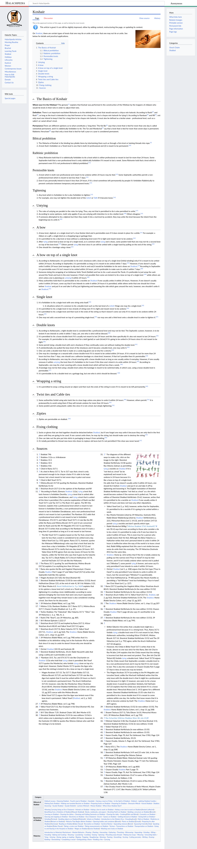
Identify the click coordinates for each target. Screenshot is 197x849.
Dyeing (94, 835)
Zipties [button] (41, 413)
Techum (112, 826)
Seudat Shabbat (58, 806)
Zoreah (137, 821)
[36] (95, 317)
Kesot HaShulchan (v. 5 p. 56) (69, 586)
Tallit (96, 198)
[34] (127, 308)
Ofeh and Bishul (132, 814)
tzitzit (88, 198)
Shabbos (73, 632)
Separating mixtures (121, 824)
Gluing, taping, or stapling (65, 837)
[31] (50, 288)
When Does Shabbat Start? (112, 806)
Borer (130, 824)
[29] (145, 274)
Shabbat (39, 33)
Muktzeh (82, 819)
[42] (128, 347)
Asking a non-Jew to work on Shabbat (128, 810)
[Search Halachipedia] (96, 3)
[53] (113, 405)
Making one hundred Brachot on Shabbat (75, 803)
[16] (114, 197)
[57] (140, 440)
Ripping (78, 837)
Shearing (71, 835)
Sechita (148, 824)
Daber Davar (77, 824)
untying (68, 278)
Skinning (103, 837)
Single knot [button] (44, 297)
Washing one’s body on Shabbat (112, 829)
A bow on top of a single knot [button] (56, 255)
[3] (37, 115)
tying (45, 242)
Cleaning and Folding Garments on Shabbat (90, 814)
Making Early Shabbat (52, 803)
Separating (138, 832)
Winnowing (129, 832)
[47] (50, 370)
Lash (134, 819)
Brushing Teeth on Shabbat (117, 812)
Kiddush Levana (49, 801)
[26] (128, 263)
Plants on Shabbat (128, 821)
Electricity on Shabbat (76, 817)
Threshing (120, 832)
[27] (139, 266)
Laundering (79, 835)
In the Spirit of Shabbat (122, 801)
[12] (116, 174)
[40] (44, 341)
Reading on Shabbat (66, 824)
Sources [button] (41, 448)
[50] (125, 399)
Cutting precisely (135, 837)
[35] (45, 314)
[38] (109, 333)
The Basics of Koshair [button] (51, 99)
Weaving (140, 835)
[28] (141, 268)
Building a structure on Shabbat (139, 812)
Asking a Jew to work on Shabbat (102, 810)
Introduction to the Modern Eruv (112, 819)
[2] (153, 112)
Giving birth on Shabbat (146, 817)
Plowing (88, 832)
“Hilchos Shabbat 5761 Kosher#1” (141, 526)
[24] (153, 244)
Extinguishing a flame (84, 839)
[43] (112, 350)
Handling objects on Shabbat (68, 819)
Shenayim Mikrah (134, 803)
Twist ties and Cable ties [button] (53, 394)
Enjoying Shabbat (63, 801)
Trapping (85, 837)
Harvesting (103, 832)
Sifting (153, 832)
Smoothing (117, 837)
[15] (91, 194)
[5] (156, 115)
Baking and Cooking (59, 835)
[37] (157, 317)
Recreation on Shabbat (92, 824)
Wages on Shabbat (81, 829)
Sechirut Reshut (106, 824)
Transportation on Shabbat (144, 826)
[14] (90, 183)
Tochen (53, 819)
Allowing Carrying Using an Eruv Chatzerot (59, 810)
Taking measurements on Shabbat (96, 826)
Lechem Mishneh (83, 806)
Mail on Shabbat (143, 819)
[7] (103, 128)
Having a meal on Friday (104, 801)
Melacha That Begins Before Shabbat (79, 821)
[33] (142, 305)
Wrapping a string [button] (48, 381)
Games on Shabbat (109, 817)
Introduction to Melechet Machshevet (57, 832)
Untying (52, 837)
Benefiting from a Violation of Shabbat (57, 812)
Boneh (152, 812)
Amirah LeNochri (148, 810)
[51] (148, 399)
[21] (141, 232)
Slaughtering (94, 837)
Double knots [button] (45, 325)
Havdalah (91, 801)
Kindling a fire (98, 839)
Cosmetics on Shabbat (147, 814)
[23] (59, 244)
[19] (141, 213)
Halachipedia (15, 3)
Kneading (128, 819)
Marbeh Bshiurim (78, 832)
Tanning (109, 837)
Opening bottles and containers (104, 821)
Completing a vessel (68, 839)
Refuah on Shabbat (57, 821)
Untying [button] (42, 205)
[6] (107, 125)
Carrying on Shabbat (51, 814)
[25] (72, 247)
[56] (106, 437)
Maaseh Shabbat (78, 812)
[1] (69, 104)
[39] (157, 336)
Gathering (112, 832)
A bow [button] (40, 227)
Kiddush (134, 801)
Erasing (151, 837)
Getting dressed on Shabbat (127, 817)
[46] (121, 364)
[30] (88, 277)
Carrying (107, 839)
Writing (145, 837)
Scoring (125, 837)
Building (47, 839)
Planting (95, 832)
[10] (130, 145)
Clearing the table (112, 814)
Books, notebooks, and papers (95, 812)
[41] (136, 344)
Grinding (47, 819)
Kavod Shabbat (147, 803)
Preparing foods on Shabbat (100, 803)
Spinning (101, 835)
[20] (61, 219)
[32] (90, 302)
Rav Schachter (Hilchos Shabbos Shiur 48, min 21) (126, 718)
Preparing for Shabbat (119, 803)
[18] (125, 213)
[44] (146, 356)
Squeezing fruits (139, 824)
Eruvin (99, 817)
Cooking (123, 814)
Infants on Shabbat (93, 819)
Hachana (54, 824)
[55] (146, 435)
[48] (118, 373)
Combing (87, 835)
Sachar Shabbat (93, 829)
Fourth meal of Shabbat (78, 801)
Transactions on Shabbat (124, 826)
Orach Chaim (174, 47)
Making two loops (130, 835)
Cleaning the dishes (67, 814)
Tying (46, 837)
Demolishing (56, 839)
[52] (110, 402)
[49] (146, 386)
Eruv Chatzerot (91, 817)
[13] (87, 177)
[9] (151, 142)
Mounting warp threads (114, 835)
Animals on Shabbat (82, 810)
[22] (134, 238)
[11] (89, 163)
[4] (148, 115)
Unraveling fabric (151, 835)
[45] (138, 361)
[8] (50, 131)
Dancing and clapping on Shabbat (56, 817)
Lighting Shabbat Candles (147, 801)
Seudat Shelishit (70, 806)
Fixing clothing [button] (47, 427)
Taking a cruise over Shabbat (73, 826)
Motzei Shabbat (95, 806)
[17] (137, 210)
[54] (69, 418)
